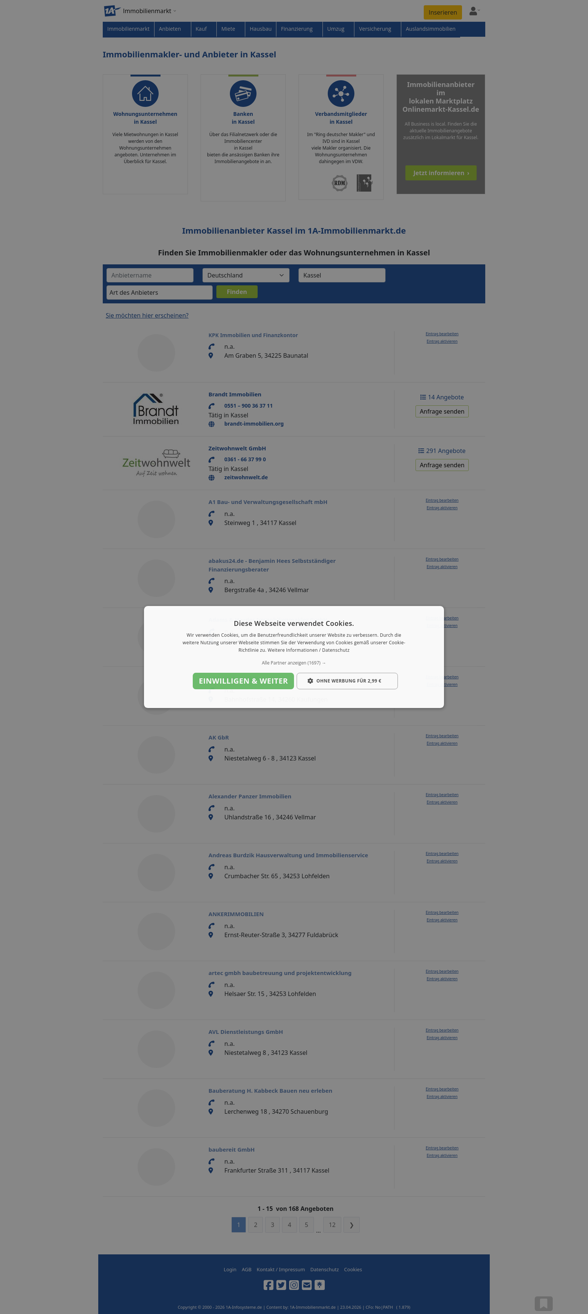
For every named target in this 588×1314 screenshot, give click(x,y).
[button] (294, 663)
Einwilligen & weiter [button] (243, 681)
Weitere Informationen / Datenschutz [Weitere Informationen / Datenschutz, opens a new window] (309, 650)
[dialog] (294, 657)
